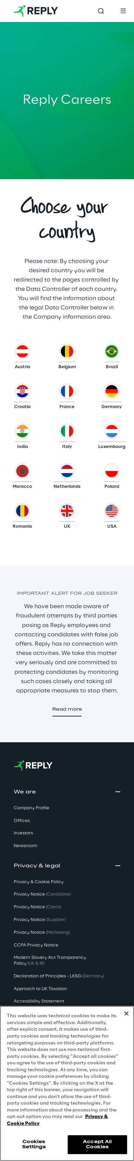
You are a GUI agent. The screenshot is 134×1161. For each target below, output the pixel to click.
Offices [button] (22, 821)
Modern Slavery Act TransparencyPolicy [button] (50, 960)
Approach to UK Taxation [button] (40, 989)
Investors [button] (23, 833)
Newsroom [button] (25, 846)
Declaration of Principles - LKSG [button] (59, 976)
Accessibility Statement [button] (39, 1001)
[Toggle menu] (123, 11)
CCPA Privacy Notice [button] (36, 945)
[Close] (126, 1013)
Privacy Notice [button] (42, 894)
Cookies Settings (34, 1144)
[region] (67, 1083)
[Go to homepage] (36, 11)
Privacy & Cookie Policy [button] (39, 882)
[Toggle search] (101, 11)
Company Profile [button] (31, 808)
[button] (22, 358)
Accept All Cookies (97, 1144)
